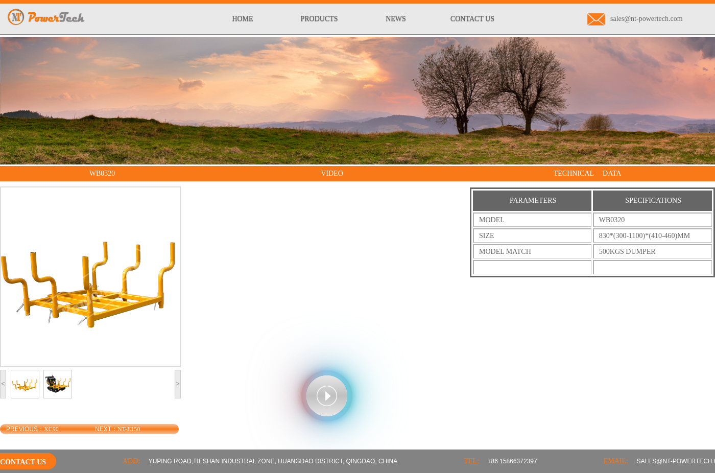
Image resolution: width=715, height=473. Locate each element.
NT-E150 (128, 429)
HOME (242, 18)
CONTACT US (472, 18)
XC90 (51, 429)
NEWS (396, 18)
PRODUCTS (319, 18)
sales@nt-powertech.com (635, 18)
